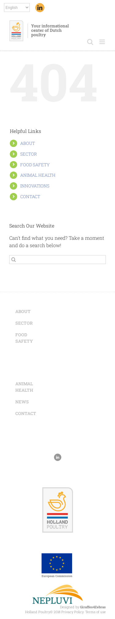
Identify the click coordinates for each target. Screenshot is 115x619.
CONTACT (30, 196)
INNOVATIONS (34, 186)
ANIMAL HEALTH (38, 175)
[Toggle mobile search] (90, 42)
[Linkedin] (39, 7)
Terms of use (95, 612)
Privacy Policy (72, 612)
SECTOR (28, 154)
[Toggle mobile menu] (102, 42)
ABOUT (27, 143)
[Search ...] (57, 259)
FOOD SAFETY (35, 165)
